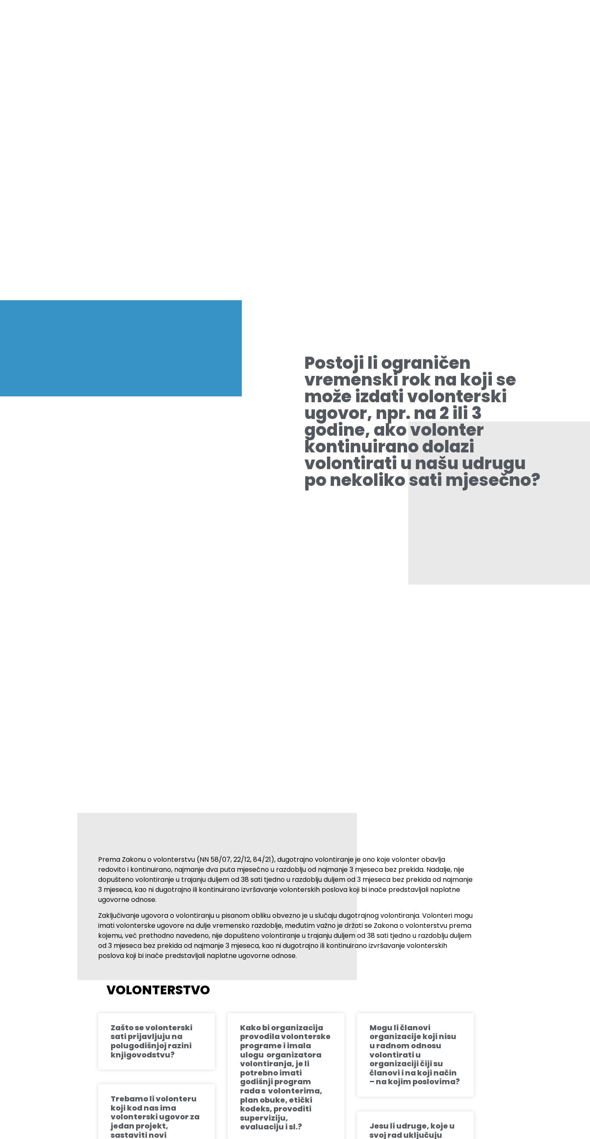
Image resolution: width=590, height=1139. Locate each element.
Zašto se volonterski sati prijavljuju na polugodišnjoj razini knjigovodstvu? (151, 1041)
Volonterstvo (158, 990)
